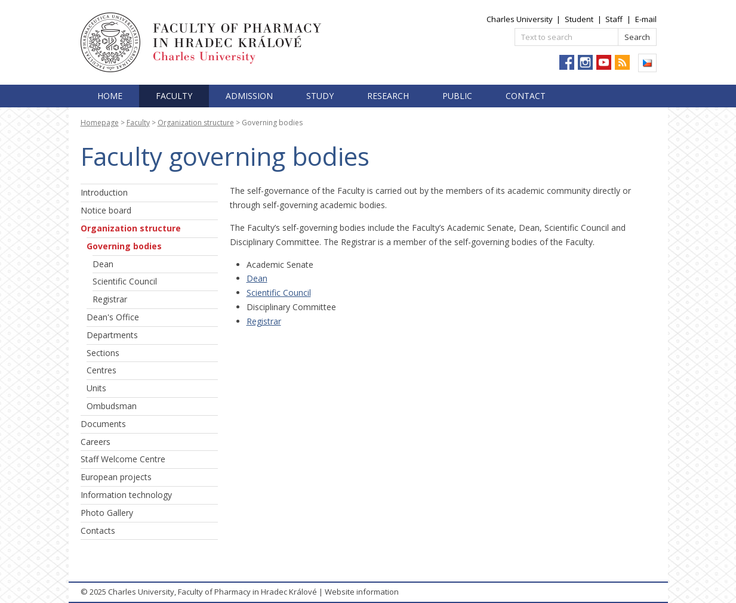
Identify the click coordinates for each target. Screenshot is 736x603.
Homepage (100, 122)
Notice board (106, 210)
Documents (103, 423)
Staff (614, 19)
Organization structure (196, 122)
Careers (95, 441)
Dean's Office (113, 317)
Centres (101, 370)
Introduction (104, 192)
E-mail (646, 19)
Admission (249, 95)
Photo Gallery (107, 512)
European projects (116, 477)
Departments (112, 335)
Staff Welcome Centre (123, 459)
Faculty (174, 95)
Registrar (110, 299)
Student (579, 19)
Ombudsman (112, 406)
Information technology (126, 494)
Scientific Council (125, 281)
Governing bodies (124, 246)
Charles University (519, 19)
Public (457, 95)
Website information (362, 591)
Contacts (98, 530)
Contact (526, 95)
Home (109, 95)
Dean (103, 264)
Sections (103, 352)
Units (96, 388)
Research (388, 95)
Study (320, 95)
